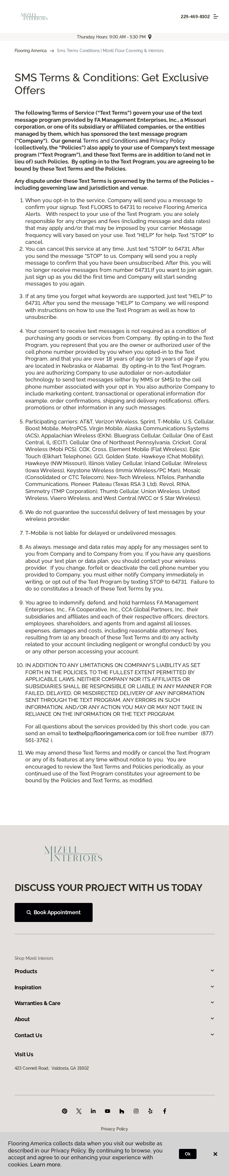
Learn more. (46, 1164)
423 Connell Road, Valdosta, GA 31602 (52, 1068)
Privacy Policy (167, 141)
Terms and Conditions (110, 141)
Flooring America (31, 50)
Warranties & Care (115, 1003)
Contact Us (115, 1035)
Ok (188, 1154)
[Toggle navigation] (216, 16)
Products (115, 971)
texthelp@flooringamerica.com (108, 733)
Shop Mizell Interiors (34, 958)
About (115, 1019)
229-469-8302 (195, 16)
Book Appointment (54, 912)
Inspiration (115, 987)
